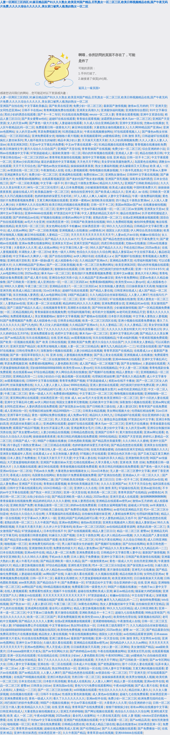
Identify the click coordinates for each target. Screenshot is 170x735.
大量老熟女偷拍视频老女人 (111, 127)
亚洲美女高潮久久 (88, 110)
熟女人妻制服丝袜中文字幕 (117, 604)
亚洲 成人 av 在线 (136, 191)
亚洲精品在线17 (59, 286)
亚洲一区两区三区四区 (93, 299)
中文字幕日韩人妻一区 (74, 247)
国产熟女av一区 (20, 604)
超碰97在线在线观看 (62, 118)
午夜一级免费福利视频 (146, 196)
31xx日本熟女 (52, 290)
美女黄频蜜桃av (45, 316)
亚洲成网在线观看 (70, 174)
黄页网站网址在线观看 (24, 398)
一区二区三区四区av (35, 157)
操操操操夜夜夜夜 (82, 166)
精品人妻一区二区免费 (60, 552)
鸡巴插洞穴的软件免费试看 (116, 269)
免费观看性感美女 (40, 591)
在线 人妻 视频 (130, 715)
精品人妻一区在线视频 (128, 681)
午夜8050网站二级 (42, 479)
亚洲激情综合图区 (136, 110)
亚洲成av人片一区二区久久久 (142, 475)
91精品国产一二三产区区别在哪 (90, 359)
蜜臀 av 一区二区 (134, 629)
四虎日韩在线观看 (112, 243)
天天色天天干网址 (88, 161)
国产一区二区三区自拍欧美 (55, 690)
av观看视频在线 (81, 337)
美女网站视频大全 (118, 410)
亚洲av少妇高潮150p (26, 161)
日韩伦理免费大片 (27, 350)
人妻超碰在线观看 (70, 123)
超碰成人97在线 (138, 505)
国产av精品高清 (15, 337)
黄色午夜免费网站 (126, 277)
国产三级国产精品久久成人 (24, 307)
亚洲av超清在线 (150, 488)
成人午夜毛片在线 (27, 561)
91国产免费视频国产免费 (16, 320)
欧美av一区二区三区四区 (89, 526)
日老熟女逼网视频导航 (112, 505)
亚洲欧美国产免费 (79, 342)
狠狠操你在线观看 (66, 269)
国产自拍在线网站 (60, 256)
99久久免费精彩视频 (120, 222)
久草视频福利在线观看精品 (63, 514)
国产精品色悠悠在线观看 (118, 239)
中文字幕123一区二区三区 (96, 393)
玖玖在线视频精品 (37, 337)
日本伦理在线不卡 (54, 531)
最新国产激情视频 (114, 106)
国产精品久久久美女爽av (115, 548)
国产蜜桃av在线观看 (94, 316)
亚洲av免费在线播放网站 (35, 243)
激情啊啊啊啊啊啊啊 (153, 496)
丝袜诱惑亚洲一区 (57, 222)
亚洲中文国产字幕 (67, 209)
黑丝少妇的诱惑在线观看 (20, 114)
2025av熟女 (152, 247)
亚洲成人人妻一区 (126, 153)
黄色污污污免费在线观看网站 (93, 685)
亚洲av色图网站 (69, 522)
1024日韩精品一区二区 (57, 488)
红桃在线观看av (83, 462)
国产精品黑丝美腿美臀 (106, 441)
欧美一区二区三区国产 (41, 617)
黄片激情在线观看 (130, 432)
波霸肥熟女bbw (111, 118)
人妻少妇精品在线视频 (88, 350)
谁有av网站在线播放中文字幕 (149, 707)
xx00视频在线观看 (85, 690)
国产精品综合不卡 (48, 582)
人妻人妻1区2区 (127, 406)
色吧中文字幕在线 (66, 333)
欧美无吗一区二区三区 (30, 226)
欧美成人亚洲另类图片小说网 (83, 599)
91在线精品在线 (47, 655)
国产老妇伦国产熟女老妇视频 (84, 179)
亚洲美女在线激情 (155, 445)
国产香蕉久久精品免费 (130, 376)
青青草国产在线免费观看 (88, 707)
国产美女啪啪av (131, 363)
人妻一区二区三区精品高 (83, 346)
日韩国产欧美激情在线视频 (88, 222)
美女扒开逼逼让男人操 (55, 428)
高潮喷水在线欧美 (78, 307)
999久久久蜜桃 (13, 286)
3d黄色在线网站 (88, 604)
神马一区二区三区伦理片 (43, 187)
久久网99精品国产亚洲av (145, 127)
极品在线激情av (130, 213)
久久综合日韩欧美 (24, 329)
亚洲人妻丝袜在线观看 (104, 385)
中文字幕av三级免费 (40, 612)
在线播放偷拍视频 (154, 204)
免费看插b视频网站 (28, 179)
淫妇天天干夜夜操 (21, 509)
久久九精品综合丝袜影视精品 (108, 295)
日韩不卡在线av (32, 110)
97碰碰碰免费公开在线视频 (30, 625)
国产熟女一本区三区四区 (46, 492)
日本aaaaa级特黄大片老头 (24, 651)
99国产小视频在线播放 (51, 441)
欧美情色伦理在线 (124, 617)
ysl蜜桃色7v (137, 655)
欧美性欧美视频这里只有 (83, 483)
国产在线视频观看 (79, 531)
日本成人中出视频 (84, 664)
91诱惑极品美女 (72, 131)
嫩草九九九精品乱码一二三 (118, 346)
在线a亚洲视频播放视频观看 (141, 217)
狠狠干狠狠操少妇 (117, 707)
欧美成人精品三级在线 (27, 290)
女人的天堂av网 (17, 123)
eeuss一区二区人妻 (101, 114)
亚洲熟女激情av (115, 174)
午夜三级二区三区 (36, 286)
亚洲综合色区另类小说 (63, 277)
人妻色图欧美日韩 (66, 363)
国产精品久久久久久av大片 (62, 239)
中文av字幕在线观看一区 (81, 144)
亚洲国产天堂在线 (68, 149)
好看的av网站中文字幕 (76, 217)
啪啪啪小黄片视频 (67, 136)
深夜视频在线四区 (149, 617)
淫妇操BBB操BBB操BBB (46, 368)
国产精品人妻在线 (101, 290)
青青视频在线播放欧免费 (150, 144)
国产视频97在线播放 (128, 256)
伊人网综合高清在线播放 (146, 230)
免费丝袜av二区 (93, 174)
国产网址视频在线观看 (99, 711)
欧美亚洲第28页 (17, 144)
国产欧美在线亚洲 (60, 106)
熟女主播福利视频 (106, 166)
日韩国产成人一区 (24, 441)
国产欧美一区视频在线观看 (17, 342)
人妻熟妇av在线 (15, 303)
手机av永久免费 (43, 471)
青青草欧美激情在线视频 (65, 157)
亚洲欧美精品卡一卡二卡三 (96, 612)
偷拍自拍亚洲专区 (82, 191)
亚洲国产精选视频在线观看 (81, 720)
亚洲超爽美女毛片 (15, 174)
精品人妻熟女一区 (127, 372)
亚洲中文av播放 (123, 273)
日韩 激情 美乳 (131, 136)
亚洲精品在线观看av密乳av (113, 501)
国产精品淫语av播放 (17, 539)
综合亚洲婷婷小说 (153, 149)
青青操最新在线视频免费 (50, 312)
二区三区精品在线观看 (56, 445)
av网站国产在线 (53, 574)
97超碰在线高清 (129, 488)
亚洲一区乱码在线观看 (21, 655)
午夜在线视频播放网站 (98, 131)
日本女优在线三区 (30, 681)
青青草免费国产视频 (72, 380)
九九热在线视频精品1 (29, 239)
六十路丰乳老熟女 (130, 170)
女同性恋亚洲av (10, 110)
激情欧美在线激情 (102, 200)
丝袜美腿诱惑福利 (93, 629)
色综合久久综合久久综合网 (94, 252)
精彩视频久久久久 (156, 449)
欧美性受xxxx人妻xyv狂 (130, 282)
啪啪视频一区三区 (15, 544)
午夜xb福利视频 (127, 337)
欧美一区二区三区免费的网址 (95, 264)
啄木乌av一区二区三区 (136, 118)
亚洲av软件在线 (34, 552)
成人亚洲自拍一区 (48, 282)
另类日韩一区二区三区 (86, 677)
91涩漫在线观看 (146, 346)
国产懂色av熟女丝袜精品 (53, 166)
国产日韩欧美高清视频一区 (72, 479)
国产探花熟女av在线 (72, 406)
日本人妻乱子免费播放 (21, 458)
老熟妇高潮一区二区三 (107, 217)
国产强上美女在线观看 (108, 355)
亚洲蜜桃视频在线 (21, 359)
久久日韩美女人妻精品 (139, 342)
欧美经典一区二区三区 (102, 492)
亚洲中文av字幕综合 (29, 642)
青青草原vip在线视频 (29, 728)
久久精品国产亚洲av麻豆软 (96, 277)
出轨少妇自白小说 (48, 376)
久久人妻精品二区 (111, 325)
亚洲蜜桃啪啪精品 (104, 621)
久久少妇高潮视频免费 (123, 140)
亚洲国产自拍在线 (11, 106)
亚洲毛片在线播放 (136, 423)
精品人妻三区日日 (102, 479)
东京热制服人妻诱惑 (111, 286)
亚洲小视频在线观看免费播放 (136, 320)
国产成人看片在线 (35, 277)
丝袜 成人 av (73, 398)
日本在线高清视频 (11, 552)
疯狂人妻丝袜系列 (11, 140)
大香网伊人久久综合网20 (31, 204)
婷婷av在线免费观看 (83, 505)
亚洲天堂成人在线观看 (124, 496)
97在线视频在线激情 (122, 299)
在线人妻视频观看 (76, 170)
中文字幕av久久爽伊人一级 (30, 256)
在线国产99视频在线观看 (30, 677)
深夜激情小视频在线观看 (56, 350)
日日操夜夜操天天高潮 (140, 286)
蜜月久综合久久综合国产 (40, 149)
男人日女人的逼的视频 (53, 325)
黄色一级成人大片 (40, 393)
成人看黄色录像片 (11, 269)
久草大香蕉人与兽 (106, 462)
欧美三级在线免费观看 (46, 724)
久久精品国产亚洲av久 (93, 260)
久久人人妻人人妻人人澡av (52, 385)
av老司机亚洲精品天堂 (130, 312)
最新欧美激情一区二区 (66, 153)
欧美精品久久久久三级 (35, 707)
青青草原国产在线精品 (118, 350)
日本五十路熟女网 (88, 535)
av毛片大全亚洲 (34, 222)
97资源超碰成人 (40, 153)
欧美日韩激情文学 (11, 149)
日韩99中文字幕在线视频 (143, 174)
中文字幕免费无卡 (147, 239)
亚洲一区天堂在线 (74, 492)
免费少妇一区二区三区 (87, 106)
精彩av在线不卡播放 (122, 380)
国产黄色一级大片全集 (43, 123)
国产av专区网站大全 (55, 651)
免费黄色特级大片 (64, 548)
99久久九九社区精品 (120, 226)
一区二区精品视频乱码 (18, 312)
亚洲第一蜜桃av (80, 200)
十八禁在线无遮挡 (108, 715)
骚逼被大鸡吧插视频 (148, 591)
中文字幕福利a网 (11, 209)
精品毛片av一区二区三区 (39, 209)
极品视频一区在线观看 (76, 376)
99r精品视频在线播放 (56, 587)
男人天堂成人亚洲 (66, 419)
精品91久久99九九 (111, 183)
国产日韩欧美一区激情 (21, 282)
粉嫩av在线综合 (150, 234)
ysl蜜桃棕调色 (111, 136)
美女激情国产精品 (142, 647)
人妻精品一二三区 (57, 234)
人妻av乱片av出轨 (126, 234)
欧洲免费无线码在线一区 (44, 544)
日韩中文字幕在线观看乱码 (24, 488)
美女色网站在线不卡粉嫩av (63, 226)
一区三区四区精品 (18, 136)
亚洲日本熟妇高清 (58, 677)
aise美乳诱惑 (27, 582)
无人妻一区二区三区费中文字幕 (130, 471)
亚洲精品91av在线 (137, 303)
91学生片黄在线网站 (108, 539)
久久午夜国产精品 (74, 389)
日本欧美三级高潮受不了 (113, 625)
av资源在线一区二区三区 (23, 170)
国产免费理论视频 (76, 509)
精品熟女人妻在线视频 (53, 634)
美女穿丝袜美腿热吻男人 (117, 161)
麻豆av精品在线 (123, 591)
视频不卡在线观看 (64, 591)
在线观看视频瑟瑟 (53, 179)
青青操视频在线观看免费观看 (78, 466)
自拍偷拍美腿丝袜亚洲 (96, 514)
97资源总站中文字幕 (67, 213)
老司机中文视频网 (103, 312)
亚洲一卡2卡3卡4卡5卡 (150, 269)
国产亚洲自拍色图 (109, 475)
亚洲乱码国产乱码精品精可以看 (41, 389)
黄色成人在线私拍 (78, 681)
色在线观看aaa (22, 372)
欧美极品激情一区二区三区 (52, 191)
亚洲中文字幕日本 (112, 556)
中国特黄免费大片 (145, 187)
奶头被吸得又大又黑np (133, 166)
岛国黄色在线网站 (145, 161)
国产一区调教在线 (15, 548)
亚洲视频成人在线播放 (73, 230)
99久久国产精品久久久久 (106, 247)
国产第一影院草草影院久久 (27, 355)
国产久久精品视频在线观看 (119, 728)
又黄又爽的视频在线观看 (52, 200)
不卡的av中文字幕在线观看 (45, 720)
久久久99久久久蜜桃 (136, 441)
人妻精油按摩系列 (123, 514)
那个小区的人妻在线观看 (138, 664)
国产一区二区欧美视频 (24, 183)
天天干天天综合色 (24, 166)
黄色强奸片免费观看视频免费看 (92, 273)
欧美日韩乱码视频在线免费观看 (69, 204)
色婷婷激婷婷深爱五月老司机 (53, 196)
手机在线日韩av (134, 247)
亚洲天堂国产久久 (90, 419)
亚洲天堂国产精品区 (86, 243)
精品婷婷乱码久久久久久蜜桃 (81, 303)
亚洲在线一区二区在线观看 (54, 664)
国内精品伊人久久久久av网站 (128, 642)
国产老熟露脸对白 (109, 664)
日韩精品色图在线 (82, 432)
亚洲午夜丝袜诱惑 (25, 733)
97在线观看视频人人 (127, 131)
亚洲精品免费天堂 (121, 260)
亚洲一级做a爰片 (42, 260)
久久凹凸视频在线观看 (18, 196)
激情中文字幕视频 (93, 157)
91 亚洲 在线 (54, 355)
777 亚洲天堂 (157, 106)
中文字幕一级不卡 (51, 183)
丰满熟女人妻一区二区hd (34, 252)
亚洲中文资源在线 (151, 114)
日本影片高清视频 (119, 316)
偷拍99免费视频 (144, 222)
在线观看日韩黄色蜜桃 (33, 535)
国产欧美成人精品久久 (109, 191)
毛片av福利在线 (91, 239)
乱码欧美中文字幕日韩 (103, 402)
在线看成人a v (104, 256)
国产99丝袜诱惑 (102, 307)
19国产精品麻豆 (78, 295)
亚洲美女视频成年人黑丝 (15, 453)
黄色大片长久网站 (146, 273)
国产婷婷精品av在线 (26, 217)
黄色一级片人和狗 (63, 252)
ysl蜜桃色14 (97, 230)
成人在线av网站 (17, 230)
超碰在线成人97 (23, 191)
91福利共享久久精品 (111, 458)
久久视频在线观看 (25, 466)
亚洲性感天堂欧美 (18, 260)
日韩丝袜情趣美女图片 (102, 389)
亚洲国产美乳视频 (116, 179)
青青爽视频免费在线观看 (59, 110)
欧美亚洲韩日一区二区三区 (60, 299)
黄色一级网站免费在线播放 (49, 415)
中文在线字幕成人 (145, 252)
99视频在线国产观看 (45, 539)
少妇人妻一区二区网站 (115, 647)
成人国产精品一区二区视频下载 (99, 363)
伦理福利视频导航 (145, 260)
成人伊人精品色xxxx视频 (116, 535)
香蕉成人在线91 (20, 475)
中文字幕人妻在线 (84, 458)
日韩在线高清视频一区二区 (87, 329)
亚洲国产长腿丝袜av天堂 (56, 462)
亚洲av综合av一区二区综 (16, 471)
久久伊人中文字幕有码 (57, 526)
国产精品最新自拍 (157, 629)
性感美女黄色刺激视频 (76, 694)
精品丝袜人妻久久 (140, 690)
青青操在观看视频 (127, 114)
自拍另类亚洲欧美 (145, 561)
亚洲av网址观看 (154, 432)
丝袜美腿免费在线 (21, 385)
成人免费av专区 (77, 415)
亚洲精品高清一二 (24, 376)
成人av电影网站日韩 (53, 295)
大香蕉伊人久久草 (25, 247)
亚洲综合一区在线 (89, 668)
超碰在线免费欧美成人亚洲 (95, 591)
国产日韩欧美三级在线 (101, 406)
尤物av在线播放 (154, 123)
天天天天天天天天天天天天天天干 (92, 234)
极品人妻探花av (122, 252)
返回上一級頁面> (89, 88)
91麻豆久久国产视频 (62, 535)
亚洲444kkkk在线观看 (38, 213)
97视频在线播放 (51, 217)
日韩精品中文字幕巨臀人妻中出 (121, 552)
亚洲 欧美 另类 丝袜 (132, 462)
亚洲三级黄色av (59, 638)
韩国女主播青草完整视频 (72, 402)
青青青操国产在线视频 (96, 149)
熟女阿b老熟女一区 (83, 625)
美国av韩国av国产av (128, 204)
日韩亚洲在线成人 (125, 290)
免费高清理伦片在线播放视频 (18, 634)
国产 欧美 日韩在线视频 (51, 342)
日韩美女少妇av (69, 655)
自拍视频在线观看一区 (24, 694)
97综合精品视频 (44, 372)
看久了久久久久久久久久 (53, 329)
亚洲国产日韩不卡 (106, 432)
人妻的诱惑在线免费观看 (42, 406)
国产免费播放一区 (72, 582)
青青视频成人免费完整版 (15, 449)
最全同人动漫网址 (60, 608)
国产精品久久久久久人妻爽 (36, 621)
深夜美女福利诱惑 (140, 179)
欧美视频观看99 (91, 136)
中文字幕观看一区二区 (113, 720)
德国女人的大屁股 (117, 230)
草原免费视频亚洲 (49, 131)
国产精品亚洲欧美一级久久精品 (72, 496)
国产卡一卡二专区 (48, 114)
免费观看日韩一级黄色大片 (53, 127)
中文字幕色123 (151, 329)
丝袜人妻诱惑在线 (83, 501)
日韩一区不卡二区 (138, 157)
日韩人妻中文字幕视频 (21, 664)
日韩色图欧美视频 (79, 441)
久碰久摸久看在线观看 (79, 574)
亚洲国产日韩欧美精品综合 (141, 183)
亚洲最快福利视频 (112, 110)
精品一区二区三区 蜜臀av (133, 531)
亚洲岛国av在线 (63, 685)
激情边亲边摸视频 (115, 419)
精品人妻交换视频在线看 (28, 565)
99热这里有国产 (155, 612)
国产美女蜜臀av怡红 (34, 118)
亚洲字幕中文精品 (18, 415)
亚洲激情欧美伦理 (136, 458)
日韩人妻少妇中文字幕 (109, 428)
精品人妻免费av (88, 548)
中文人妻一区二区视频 (133, 368)
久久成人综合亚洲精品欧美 (101, 123)
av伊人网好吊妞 (83, 256)
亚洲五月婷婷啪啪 (71, 711)
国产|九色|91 (29, 325)
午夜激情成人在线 (52, 170)
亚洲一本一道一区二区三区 (36, 419)
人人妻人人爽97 (138, 295)
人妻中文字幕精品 (119, 196)
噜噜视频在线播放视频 (103, 170)
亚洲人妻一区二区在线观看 (44, 303)
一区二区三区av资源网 (128, 209)
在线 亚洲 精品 (116, 157)
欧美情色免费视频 (68, 629)
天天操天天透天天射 (95, 140)
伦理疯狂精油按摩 (103, 376)
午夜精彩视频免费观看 (153, 337)
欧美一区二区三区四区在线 (99, 320)
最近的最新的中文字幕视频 (58, 161)
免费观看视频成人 (21, 316)
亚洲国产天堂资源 (129, 436)
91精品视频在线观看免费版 (115, 144)
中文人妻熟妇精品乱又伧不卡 (99, 213)
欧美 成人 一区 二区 (19, 715)
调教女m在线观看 (30, 595)
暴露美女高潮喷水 (66, 578)
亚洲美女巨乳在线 (139, 651)
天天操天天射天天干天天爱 (54, 458)
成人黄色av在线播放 (105, 694)
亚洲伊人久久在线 (85, 488)
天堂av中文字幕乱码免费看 (46, 144)
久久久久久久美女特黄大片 (123, 329)
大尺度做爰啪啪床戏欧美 (23, 462)
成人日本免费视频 (71, 187)
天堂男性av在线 (150, 638)
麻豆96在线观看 (82, 127)
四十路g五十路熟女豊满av (81, 183)
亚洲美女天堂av (154, 209)
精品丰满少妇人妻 (68, 140)
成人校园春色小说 (66, 260)
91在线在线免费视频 (75, 114)
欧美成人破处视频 (120, 187)
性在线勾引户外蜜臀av (27, 299)
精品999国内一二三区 (67, 410)
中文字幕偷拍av (59, 625)
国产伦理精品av (90, 728)
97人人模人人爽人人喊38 (90, 196)
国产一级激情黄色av (95, 561)
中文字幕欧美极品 (35, 106)
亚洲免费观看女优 (43, 136)
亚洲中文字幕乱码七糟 (124, 333)
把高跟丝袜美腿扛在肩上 (25, 423)
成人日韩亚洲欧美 (145, 608)
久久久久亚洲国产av (114, 483)
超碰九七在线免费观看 (129, 612)
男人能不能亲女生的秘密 (40, 140)
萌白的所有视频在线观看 (98, 153)
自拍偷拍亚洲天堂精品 (129, 449)
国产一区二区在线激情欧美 (52, 359)
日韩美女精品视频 (69, 320)
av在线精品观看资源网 (121, 526)
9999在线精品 (79, 385)
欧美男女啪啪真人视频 (51, 346)
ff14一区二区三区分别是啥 (109, 565)
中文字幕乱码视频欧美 (38, 269)
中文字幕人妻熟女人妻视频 (150, 316)
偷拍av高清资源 (91, 522)
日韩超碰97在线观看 (155, 136)
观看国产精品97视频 (26, 428)
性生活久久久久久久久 (112, 690)
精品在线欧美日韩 (151, 153)
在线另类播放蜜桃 (102, 449)
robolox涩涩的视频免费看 (89, 569)
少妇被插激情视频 (96, 187)
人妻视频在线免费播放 (78, 355)
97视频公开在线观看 (93, 453)
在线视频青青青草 (54, 307)
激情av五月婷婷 (138, 106)
